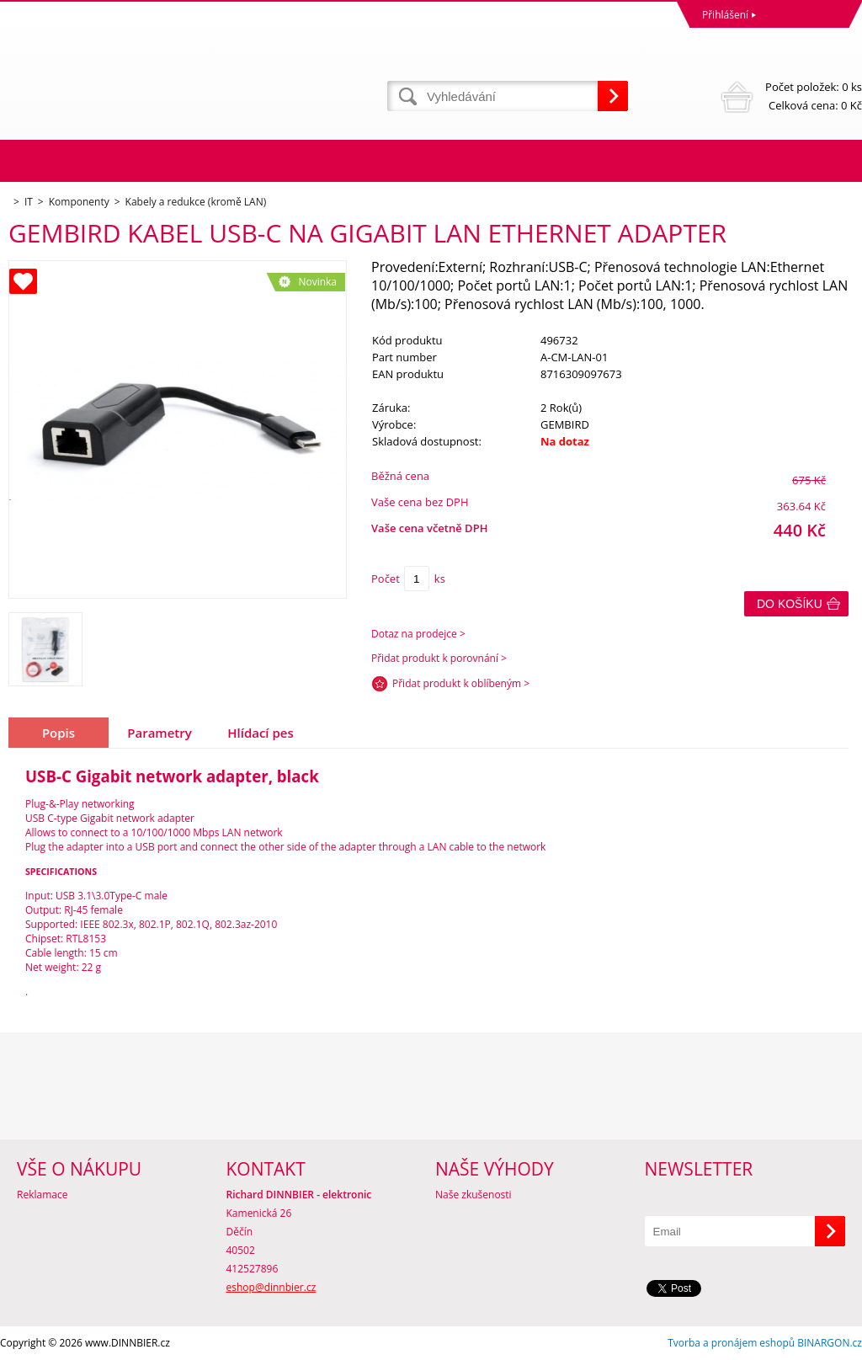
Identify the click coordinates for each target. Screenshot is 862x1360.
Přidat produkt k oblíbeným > (460, 683)
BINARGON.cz (829, 1343)
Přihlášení (725, 15)
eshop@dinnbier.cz (271, 1287)
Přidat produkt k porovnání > (439, 658)
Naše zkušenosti (473, 1194)
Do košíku (789, 604)
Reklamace (42, 1194)
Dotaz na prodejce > (418, 634)
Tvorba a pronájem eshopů (731, 1343)
